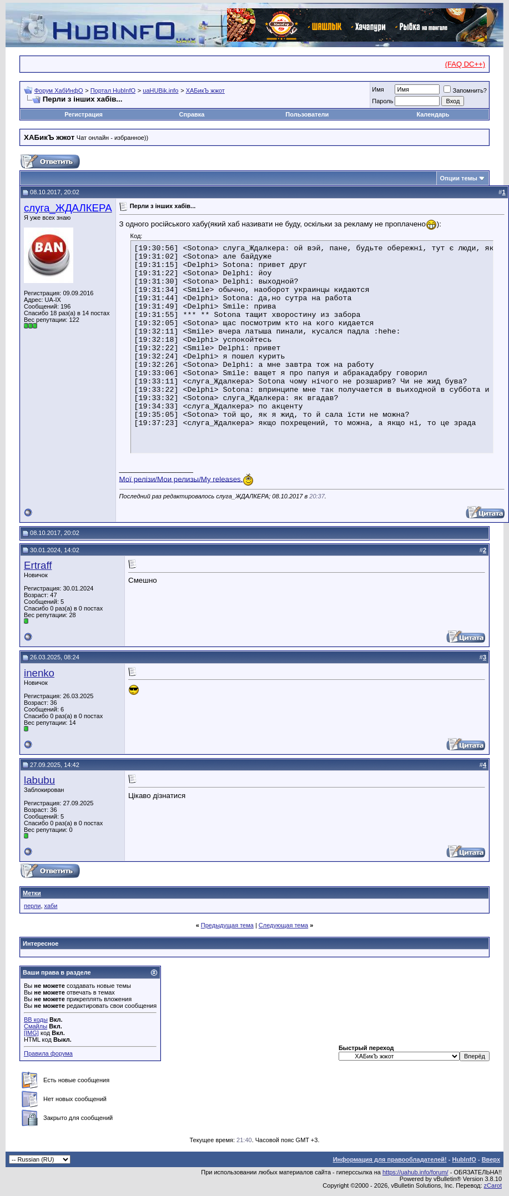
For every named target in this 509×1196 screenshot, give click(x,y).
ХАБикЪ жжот (205, 90)
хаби (51, 905)
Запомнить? (465, 90)
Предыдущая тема (227, 925)
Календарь (432, 114)
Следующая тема (283, 925)
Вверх (491, 1159)
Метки (32, 893)
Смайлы (35, 1026)
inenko (39, 673)
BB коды (36, 1019)
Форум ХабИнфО (58, 90)
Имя (378, 89)
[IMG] (31, 1033)
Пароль (382, 101)
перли (32, 905)
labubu (39, 780)
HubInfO (464, 1159)
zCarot (493, 1185)
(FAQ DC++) (465, 64)
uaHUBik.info (160, 90)
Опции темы (458, 178)
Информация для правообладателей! (390, 1159)
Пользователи (307, 114)
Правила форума (48, 1053)
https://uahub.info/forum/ (415, 1172)
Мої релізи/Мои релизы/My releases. (181, 479)
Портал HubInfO (112, 90)
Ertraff (38, 565)
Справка (192, 114)
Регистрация (83, 114)
